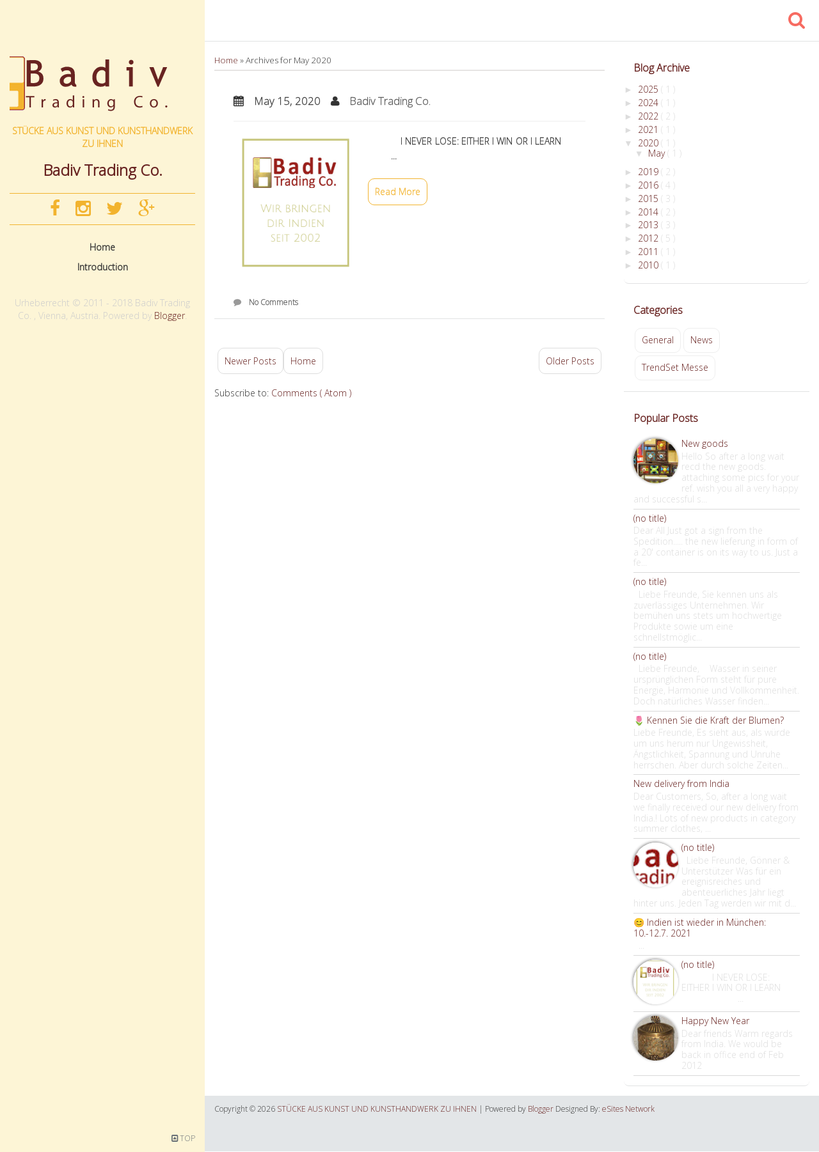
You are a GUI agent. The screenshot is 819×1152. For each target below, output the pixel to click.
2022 (649, 116)
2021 (649, 129)
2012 (649, 238)
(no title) (649, 518)
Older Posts (570, 361)
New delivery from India (681, 783)
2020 (649, 143)
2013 (649, 225)
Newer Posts (250, 361)
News (701, 340)
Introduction (102, 267)
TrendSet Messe (675, 367)
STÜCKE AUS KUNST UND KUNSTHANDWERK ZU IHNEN (102, 137)
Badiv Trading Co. (390, 100)
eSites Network (628, 1108)
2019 (649, 172)
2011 (649, 251)
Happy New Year (715, 1021)
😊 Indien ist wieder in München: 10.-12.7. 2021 (699, 927)
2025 (649, 89)
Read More (397, 191)
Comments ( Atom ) (311, 393)
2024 (649, 103)
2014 (649, 212)
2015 (649, 198)
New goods (704, 443)
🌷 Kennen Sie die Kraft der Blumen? (708, 720)
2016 (649, 185)
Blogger (169, 315)
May (657, 153)
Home (102, 247)
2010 (649, 265)
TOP (183, 1138)
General (658, 340)
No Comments (273, 302)
